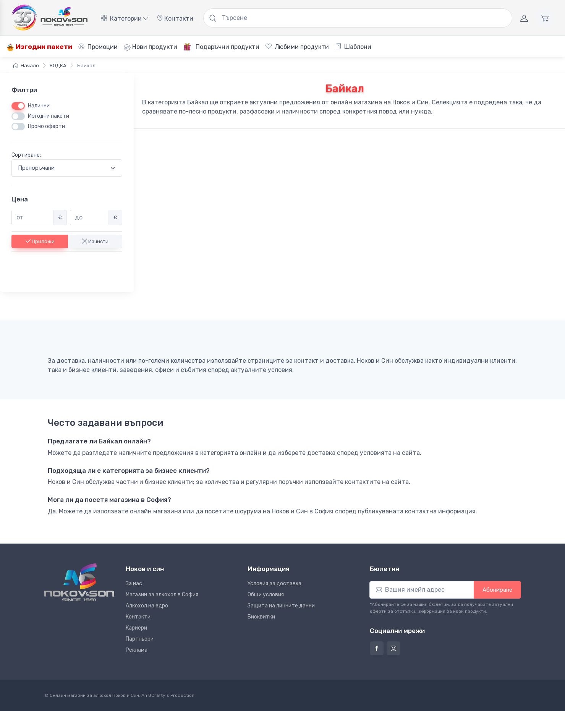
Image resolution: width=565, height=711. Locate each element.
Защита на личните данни (281, 605)
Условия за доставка (274, 583)
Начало (26, 65)
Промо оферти (46, 126)
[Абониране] (421, 590)
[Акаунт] (524, 18)
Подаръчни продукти (221, 46)
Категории (124, 18)
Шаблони (353, 46)
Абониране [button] (497, 589)
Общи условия (266, 594)
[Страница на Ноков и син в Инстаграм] (393, 648)
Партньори (140, 639)
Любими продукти (297, 46)
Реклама (136, 650)
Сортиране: (26, 155)
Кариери (136, 628)
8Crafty (156, 695)
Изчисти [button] (95, 241)
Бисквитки (261, 617)
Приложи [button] (40, 241)
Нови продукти (150, 47)
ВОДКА (58, 65)
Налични (39, 105)
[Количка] (545, 18)
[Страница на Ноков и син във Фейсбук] (377, 648)
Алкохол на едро (147, 605)
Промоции (98, 46)
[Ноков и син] (79, 582)
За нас (134, 583)
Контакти (175, 18)
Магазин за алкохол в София (162, 594)
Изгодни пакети (39, 47)
